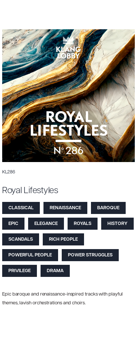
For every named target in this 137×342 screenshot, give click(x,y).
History (117, 223)
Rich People (63, 239)
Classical (21, 208)
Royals (82, 223)
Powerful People (30, 255)
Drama (55, 270)
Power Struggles (90, 255)
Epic (13, 223)
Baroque (108, 208)
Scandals (20, 239)
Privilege (19, 270)
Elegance (46, 223)
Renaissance (65, 208)
